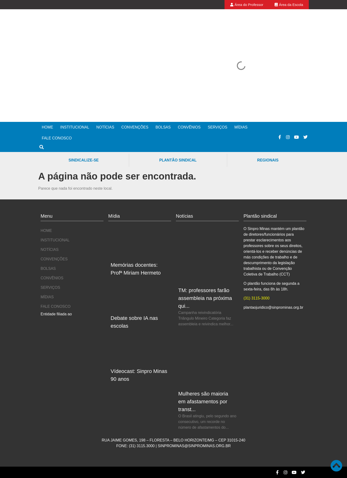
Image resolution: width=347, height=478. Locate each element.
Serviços (217, 127)
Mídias (241, 127)
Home (47, 127)
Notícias (105, 127)
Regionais (268, 160)
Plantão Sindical (178, 160)
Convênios (189, 127)
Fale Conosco (57, 138)
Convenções (134, 127)
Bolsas (163, 127)
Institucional (74, 127)
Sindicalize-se (84, 160)
